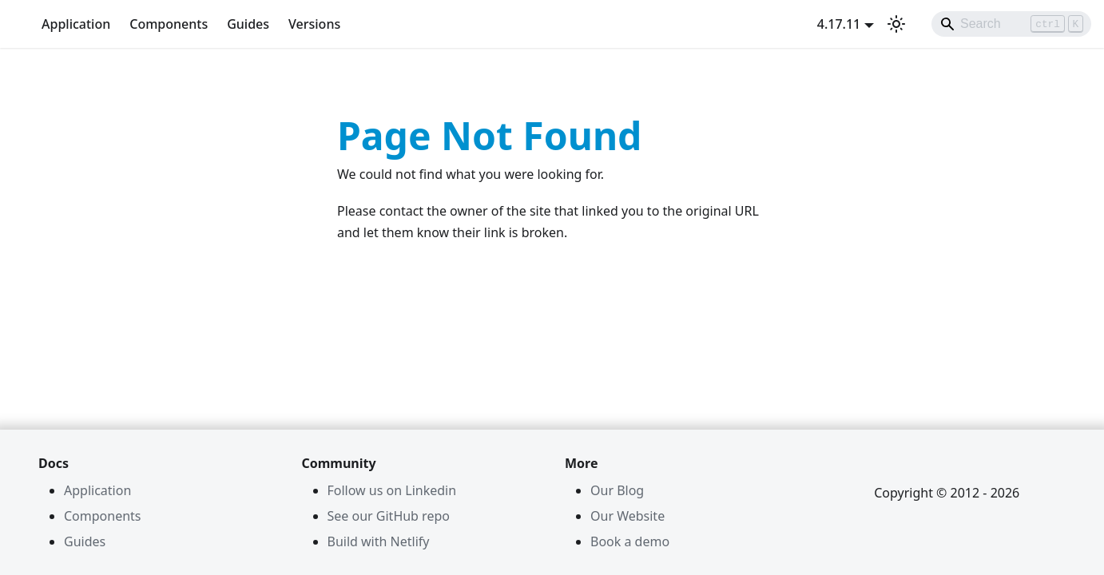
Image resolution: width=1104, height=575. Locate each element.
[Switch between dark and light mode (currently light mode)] (896, 24)
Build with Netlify (379, 541)
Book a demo (629, 541)
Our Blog (617, 490)
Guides (248, 24)
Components (168, 24)
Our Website (627, 516)
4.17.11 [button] (838, 24)
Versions (314, 24)
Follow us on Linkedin (392, 490)
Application (76, 24)
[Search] (1011, 24)
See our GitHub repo (389, 516)
